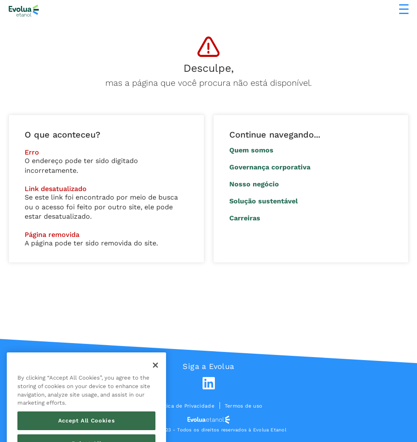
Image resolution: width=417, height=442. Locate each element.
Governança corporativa (269, 167)
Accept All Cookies (86, 430)
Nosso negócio (254, 184)
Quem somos (251, 150)
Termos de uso (243, 406)
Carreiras (244, 218)
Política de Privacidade (184, 406)
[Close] (155, 375)
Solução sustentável (263, 201)
